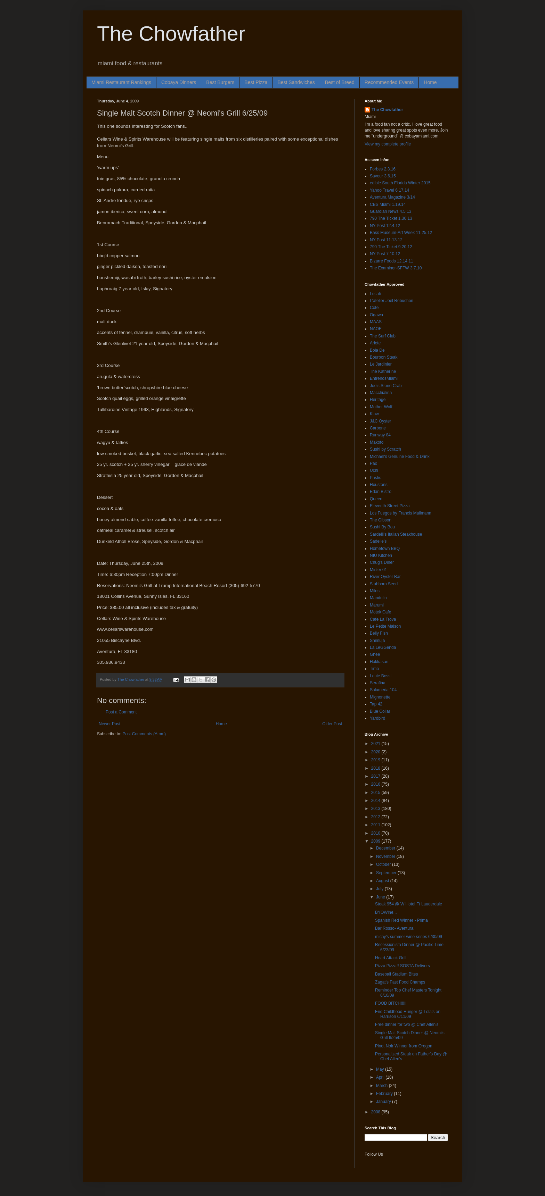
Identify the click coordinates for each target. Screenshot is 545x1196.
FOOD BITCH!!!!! (391, 1003)
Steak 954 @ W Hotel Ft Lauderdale (408, 904)
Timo (374, 668)
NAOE (376, 328)
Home (430, 82)
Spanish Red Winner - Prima (401, 920)
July (380, 888)
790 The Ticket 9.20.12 (391, 246)
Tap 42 (376, 704)
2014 (376, 800)
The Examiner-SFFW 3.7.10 (396, 268)
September (387, 872)
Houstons (379, 484)
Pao (373, 463)
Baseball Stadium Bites (396, 974)
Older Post (332, 723)
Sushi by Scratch (385, 449)
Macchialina (381, 392)
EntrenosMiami (384, 378)
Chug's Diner (382, 562)
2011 (376, 824)
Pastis (375, 477)
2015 (376, 792)
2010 (376, 833)
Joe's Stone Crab (386, 385)
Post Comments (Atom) (144, 733)
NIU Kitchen (381, 555)
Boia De (377, 350)
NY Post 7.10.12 (385, 253)
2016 (376, 784)
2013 (376, 808)
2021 (376, 743)
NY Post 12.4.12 (385, 225)
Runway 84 (380, 435)
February (385, 1093)
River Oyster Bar (385, 576)
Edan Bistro (380, 491)
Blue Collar (380, 711)
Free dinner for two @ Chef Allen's (407, 1024)
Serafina (377, 682)
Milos (375, 590)
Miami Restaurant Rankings (121, 82)
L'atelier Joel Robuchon (391, 300)
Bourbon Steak (383, 357)
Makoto (376, 442)
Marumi (377, 605)
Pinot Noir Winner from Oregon (403, 1046)
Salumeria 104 (383, 689)
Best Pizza (255, 82)
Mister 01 (378, 569)
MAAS (376, 321)
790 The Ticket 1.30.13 (391, 218)
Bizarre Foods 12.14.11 (391, 261)
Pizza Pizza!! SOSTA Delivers (402, 965)
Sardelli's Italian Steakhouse (396, 534)
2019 (376, 760)
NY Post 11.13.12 (386, 239)
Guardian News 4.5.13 (390, 211)
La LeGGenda (383, 647)
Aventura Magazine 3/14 (392, 197)
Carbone (378, 428)
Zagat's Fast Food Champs (400, 982)
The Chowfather (171, 33)
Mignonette (380, 697)
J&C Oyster (380, 421)
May (380, 1069)
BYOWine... (386, 912)
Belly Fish (379, 633)
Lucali (375, 293)
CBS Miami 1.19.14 (388, 204)
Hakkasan (379, 661)
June (381, 897)
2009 (376, 841)
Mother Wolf (381, 406)
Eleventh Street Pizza (390, 505)
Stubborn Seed (384, 584)
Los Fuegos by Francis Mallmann (400, 513)
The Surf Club (383, 336)
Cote (374, 307)
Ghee (375, 654)
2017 (376, 776)
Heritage (377, 399)
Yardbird (377, 718)
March (382, 1085)
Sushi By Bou (382, 527)
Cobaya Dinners (178, 82)
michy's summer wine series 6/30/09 (408, 936)
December (386, 848)
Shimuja (377, 640)
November (386, 856)
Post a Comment (121, 712)
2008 (376, 1112)
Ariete (375, 343)
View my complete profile (388, 144)
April (380, 1077)
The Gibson (380, 520)
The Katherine (383, 371)
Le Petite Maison (385, 626)
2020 (376, 752)
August (383, 880)
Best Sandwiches (296, 82)
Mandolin (378, 597)
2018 (376, 768)
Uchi (374, 470)
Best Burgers (220, 82)
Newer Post (109, 723)
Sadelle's (378, 541)
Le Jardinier (381, 364)
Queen (376, 498)
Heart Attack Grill (390, 957)
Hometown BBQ (385, 548)
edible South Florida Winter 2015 (400, 183)
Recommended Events (389, 82)
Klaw (374, 413)
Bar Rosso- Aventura (394, 928)
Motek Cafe (380, 612)
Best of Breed (340, 82)
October (384, 864)
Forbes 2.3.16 (383, 169)
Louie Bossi (380, 676)
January (384, 1101)
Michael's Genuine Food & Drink (400, 456)
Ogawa (376, 314)
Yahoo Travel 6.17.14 (389, 190)
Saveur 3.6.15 (383, 176)
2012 (376, 816)
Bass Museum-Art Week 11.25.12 (401, 232)
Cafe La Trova (383, 619)
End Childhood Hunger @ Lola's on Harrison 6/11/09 (407, 1014)
